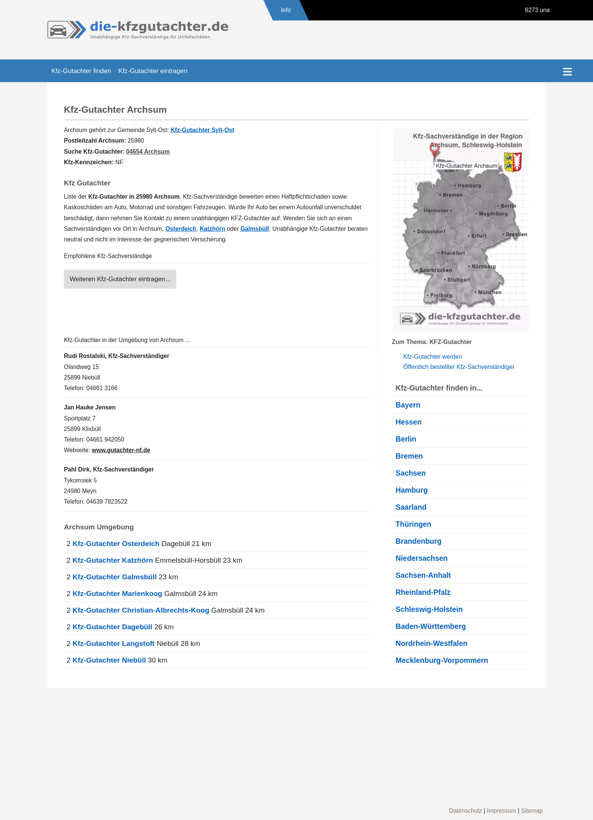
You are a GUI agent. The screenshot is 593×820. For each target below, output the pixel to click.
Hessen (409, 422)
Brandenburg (419, 541)
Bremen (409, 456)
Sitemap (532, 811)
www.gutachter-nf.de (121, 450)
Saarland (411, 507)
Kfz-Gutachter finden (81, 71)
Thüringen (414, 524)
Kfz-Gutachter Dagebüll (112, 627)
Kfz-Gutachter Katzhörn (113, 560)
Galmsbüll (255, 229)
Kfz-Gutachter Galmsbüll (115, 577)
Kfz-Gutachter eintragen (153, 71)
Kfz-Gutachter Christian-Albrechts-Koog (141, 610)
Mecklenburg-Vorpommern (442, 660)
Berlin (406, 439)
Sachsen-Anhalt (423, 575)
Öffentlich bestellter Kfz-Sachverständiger (458, 367)
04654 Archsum (148, 151)
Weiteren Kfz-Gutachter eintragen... (120, 279)
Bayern (408, 405)
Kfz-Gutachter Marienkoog (117, 593)
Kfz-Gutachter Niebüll (109, 660)
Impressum (501, 811)
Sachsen (411, 473)
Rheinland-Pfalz (423, 592)
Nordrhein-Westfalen (431, 643)
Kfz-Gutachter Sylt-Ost (202, 130)
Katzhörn (212, 229)
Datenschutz (465, 811)
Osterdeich (180, 229)
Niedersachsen (422, 558)
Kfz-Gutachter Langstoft (114, 643)
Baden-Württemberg (431, 626)
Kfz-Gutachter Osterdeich (116, 544)
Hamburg (412, 490)
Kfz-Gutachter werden (432, 356)
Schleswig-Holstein (429, 609)
